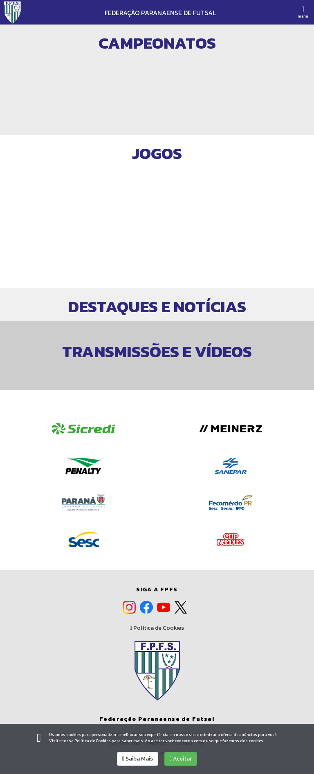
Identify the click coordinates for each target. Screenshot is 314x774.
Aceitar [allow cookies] (181, 758)
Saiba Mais (137, 758)
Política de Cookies (157, 628)
